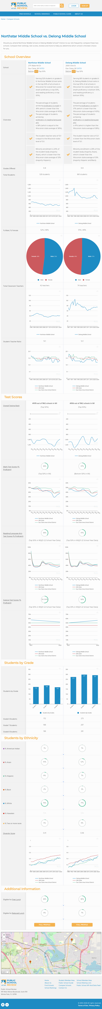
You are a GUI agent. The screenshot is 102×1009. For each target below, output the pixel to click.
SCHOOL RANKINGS (42, 14)
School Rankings (51, 988)
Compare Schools (65, 985)
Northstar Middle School (39, 62)
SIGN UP (85, 6)
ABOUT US (79, 14)
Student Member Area (67, 980)
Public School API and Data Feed (88, 985)
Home (47, 980)
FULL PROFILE (44, 924)
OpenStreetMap (96, 973)
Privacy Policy (94, 1005)
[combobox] (45, 6)
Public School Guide (66, 983)
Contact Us (63, 988)
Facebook (7, 1005)
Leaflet (88, 973)
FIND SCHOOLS (25, 14)
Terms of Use (83, 1005)
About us (48, 983)
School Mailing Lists (84, 983)
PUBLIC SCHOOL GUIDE (62, 14)
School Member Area (84, 980)
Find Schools (49, 985)
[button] (30, 962)
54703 (42, 68)
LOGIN (73, 6)
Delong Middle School (76, 62)
